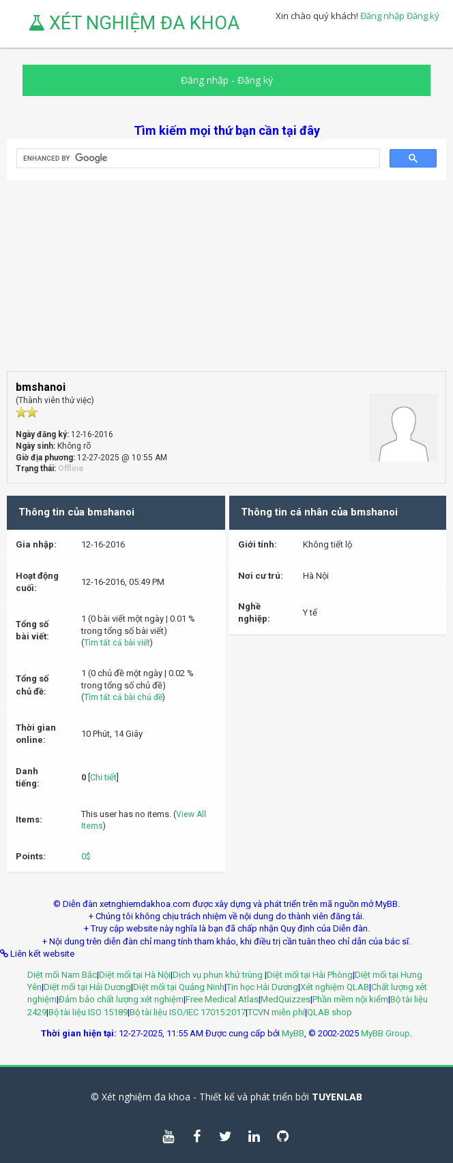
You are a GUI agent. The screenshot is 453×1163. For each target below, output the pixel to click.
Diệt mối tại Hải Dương (87, 987)
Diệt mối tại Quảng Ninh (178, 987)
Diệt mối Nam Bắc (62, 975)
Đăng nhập (382, 16)
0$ (86, 856)
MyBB (293, 1033)
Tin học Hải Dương (262, 987)
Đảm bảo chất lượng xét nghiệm (121, 999)
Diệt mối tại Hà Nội (135, 975)
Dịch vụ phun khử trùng (219, 975)
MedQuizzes (285, 999)
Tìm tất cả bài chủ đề (123, 697)
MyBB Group (385, 1033)
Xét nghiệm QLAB (334, 987)
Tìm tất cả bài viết (117, 643)
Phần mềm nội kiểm (350, 999)
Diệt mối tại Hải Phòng (310, 975)
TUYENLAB (337, 1096)
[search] (196, 159)
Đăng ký (423, 16)
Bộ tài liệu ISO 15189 (88, 1012)
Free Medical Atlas (222, 999)
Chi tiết (103, 777)
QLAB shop (329, 1012)
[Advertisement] (226, 275)
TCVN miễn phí (276, 1012)
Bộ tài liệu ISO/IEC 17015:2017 (188, 1012)
